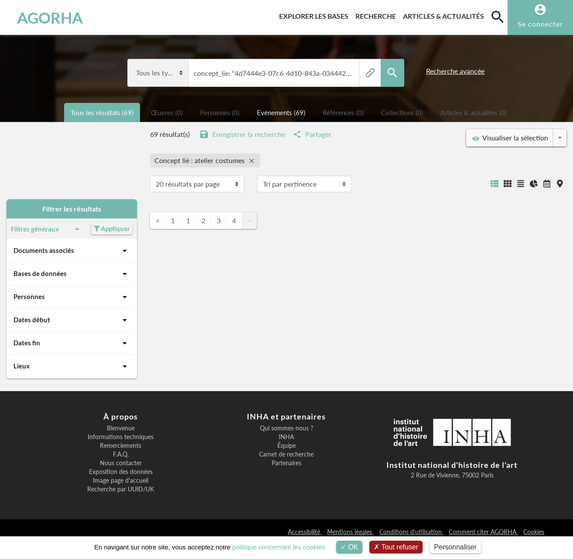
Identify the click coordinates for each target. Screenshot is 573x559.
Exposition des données (121, 472)
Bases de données (72, 274)
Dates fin (72, 343)
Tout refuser (396, 547)
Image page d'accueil (120, 480)
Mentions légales (350, 531)
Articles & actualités (445, 14)
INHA (286, 437)
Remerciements (120, 445)
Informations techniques (120, 437)
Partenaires (286, 463)
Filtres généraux (46, 229)
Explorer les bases (315, 14)
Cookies (533, 531)
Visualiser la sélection (510, 137)
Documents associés (72, 250)
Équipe (286, 445)
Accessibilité (305, 531)
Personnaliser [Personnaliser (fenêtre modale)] (455, 547)
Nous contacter (121, 463)
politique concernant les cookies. (279, 547)
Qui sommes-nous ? (286, 428)
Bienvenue (121, 428)
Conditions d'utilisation (411, 531)
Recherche (377, 14)
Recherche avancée (455, 71)
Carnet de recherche (286, 454)
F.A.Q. (121, 454)
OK (349, 547)
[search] (498, 16)
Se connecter (540, 24)
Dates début (72, 320)
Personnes (72, 297)
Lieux (72, 366)
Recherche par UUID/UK (120, 489)
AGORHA (50, 17)
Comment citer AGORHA (483, 531)
